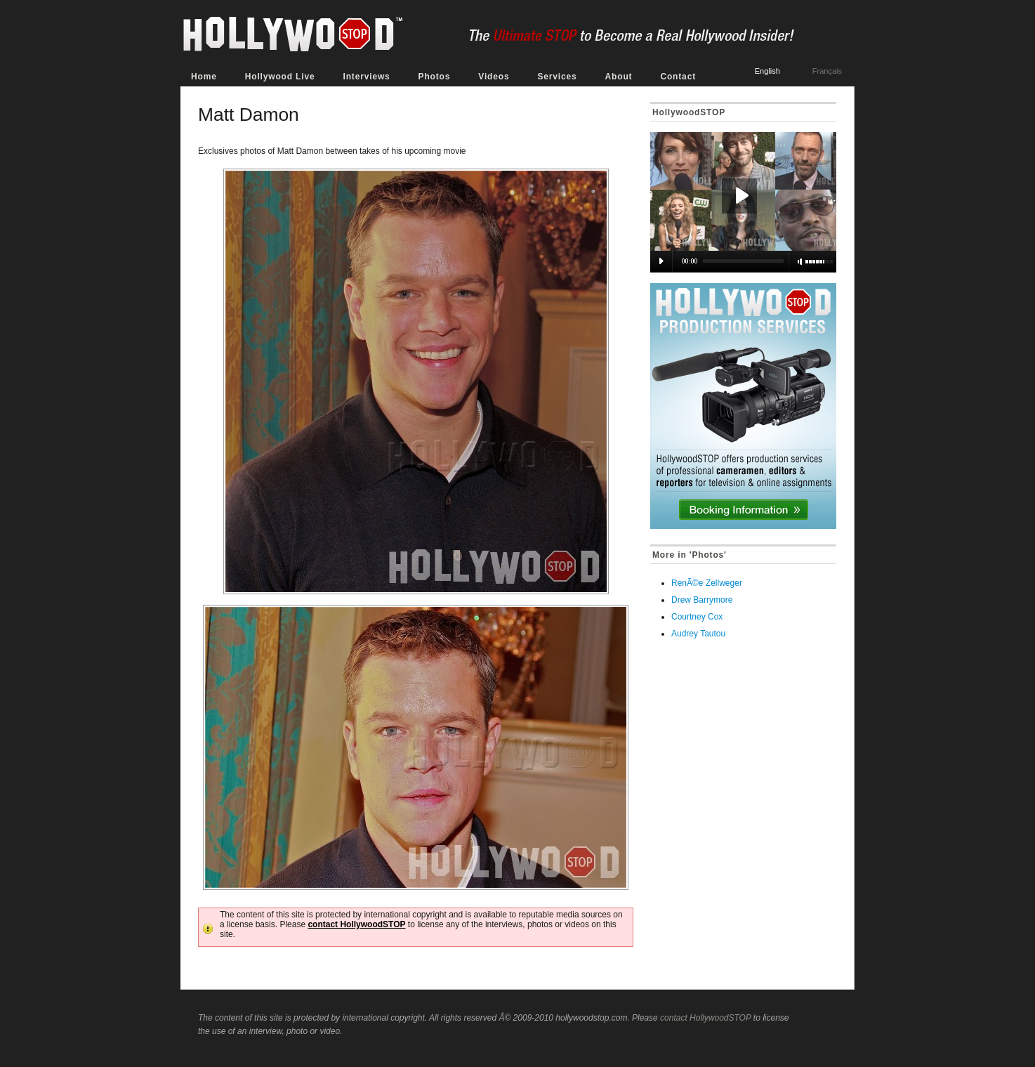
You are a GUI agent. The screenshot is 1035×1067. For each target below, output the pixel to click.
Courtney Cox (697, 617)
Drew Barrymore (701, 600)
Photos (434, 76)
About (619, 76)
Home (204, 76)
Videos (493, 76)
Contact (678, 76)
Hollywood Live (280, 76)
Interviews (366, 76)
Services (556, 76)
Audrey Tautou (698, 634)
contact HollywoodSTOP (356, 924)
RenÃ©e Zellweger (706, 583)
